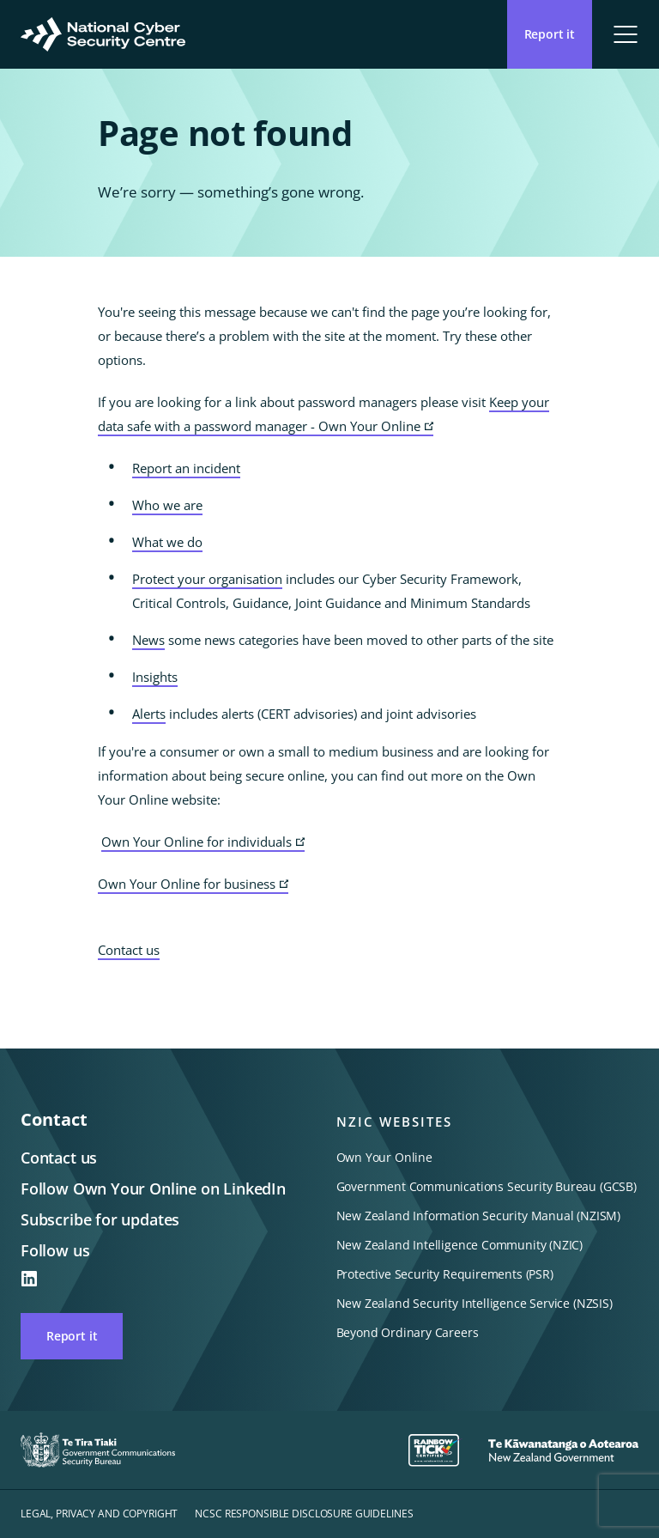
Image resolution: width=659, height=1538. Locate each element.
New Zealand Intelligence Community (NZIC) (459, 1245)
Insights (155, 676)
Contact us (129, 949)
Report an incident (186, 468)
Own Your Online (384, 1157)
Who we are (167, 505)
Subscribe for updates (100, 1219)
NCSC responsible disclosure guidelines (304, 1513)
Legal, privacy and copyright (99, 1513)
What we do (167, 541)
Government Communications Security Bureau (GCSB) (486, 1186)
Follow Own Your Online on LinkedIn (153, 1188)
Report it (71, 1336)
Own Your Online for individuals (203, 842)
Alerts (149, 713)
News (148, 639)
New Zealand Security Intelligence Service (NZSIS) (474, 1303)
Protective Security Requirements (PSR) (444, 1274)
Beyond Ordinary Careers (407, 1332)
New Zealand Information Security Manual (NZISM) (478, 1215)
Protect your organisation (207, 578)
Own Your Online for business (193, 884)
